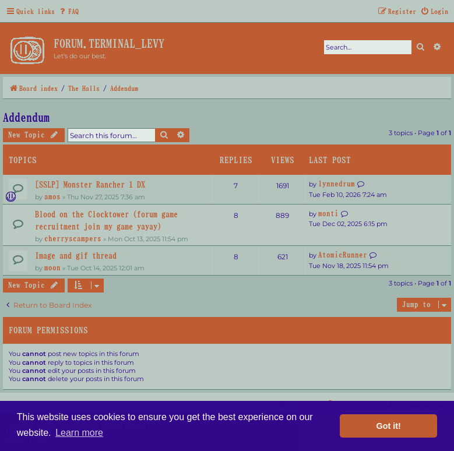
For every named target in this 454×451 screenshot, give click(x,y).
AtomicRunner (342, 255)
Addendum (26, 117)
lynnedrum (336, 183)
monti (328, 213)
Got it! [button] (388, 426)
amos (52, 196)
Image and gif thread (76, 255)
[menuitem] (68, 11)
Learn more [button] (79, 433)
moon (52, 267)
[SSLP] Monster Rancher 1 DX (90, 184)
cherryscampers (72, 238)
